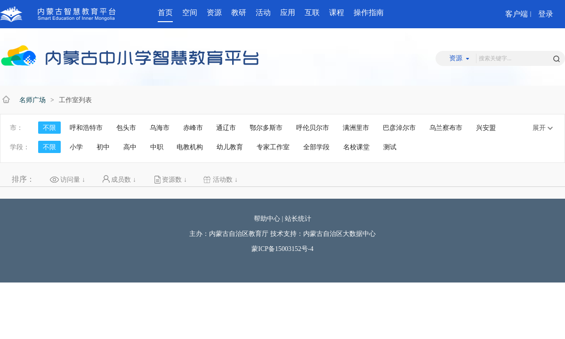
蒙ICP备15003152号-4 (282, 248)
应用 (287, 12)
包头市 (126, 127)
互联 (312, 12)
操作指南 (369, 12)
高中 (130, 147)
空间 (189, 12)
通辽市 (226, 127)
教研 (238, 12)
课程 (336, 12)
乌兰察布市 (445, 127)
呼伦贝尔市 (312, 127)
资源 (214, 12)
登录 (545, 14)
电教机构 (190, 147)
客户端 (516, 14)
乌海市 (160, 127)
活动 (263, 12)
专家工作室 (273, 147)
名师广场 (32, 100)
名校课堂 (356, 147)
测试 (389, 147)
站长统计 (298, 218)
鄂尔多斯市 (266, 127)
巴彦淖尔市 (399, 127)
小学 (76, 147)
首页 (165, 12)
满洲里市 (356, 127)
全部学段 (316, 147)
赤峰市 (193, 127)
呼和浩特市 (86, 127)
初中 (103, 147)
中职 (156, 147)
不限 (49, 127)
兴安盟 (486, 127)
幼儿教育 (230, 147)
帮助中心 (267, 218)
